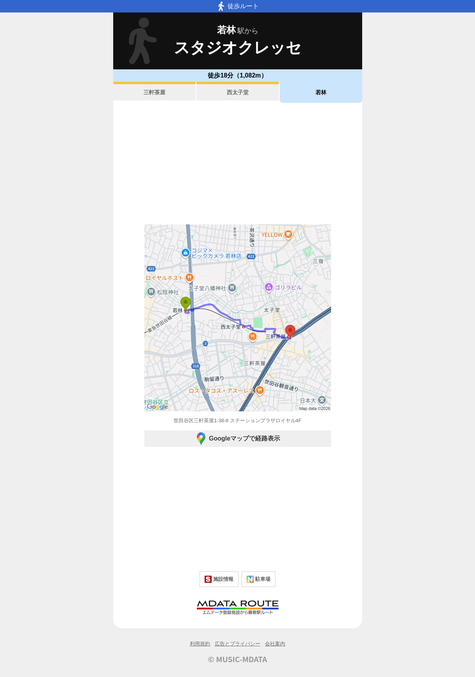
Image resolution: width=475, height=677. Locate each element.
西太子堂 (238, 92)
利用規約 (200, 644)
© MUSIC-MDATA (237, 659)
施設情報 (219, 579)
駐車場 (258, 579)
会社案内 (275, 644)
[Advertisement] (237, 163)
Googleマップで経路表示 (237, 438)
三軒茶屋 (154, 92)
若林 (320, 92)
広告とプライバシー (237, 644)
